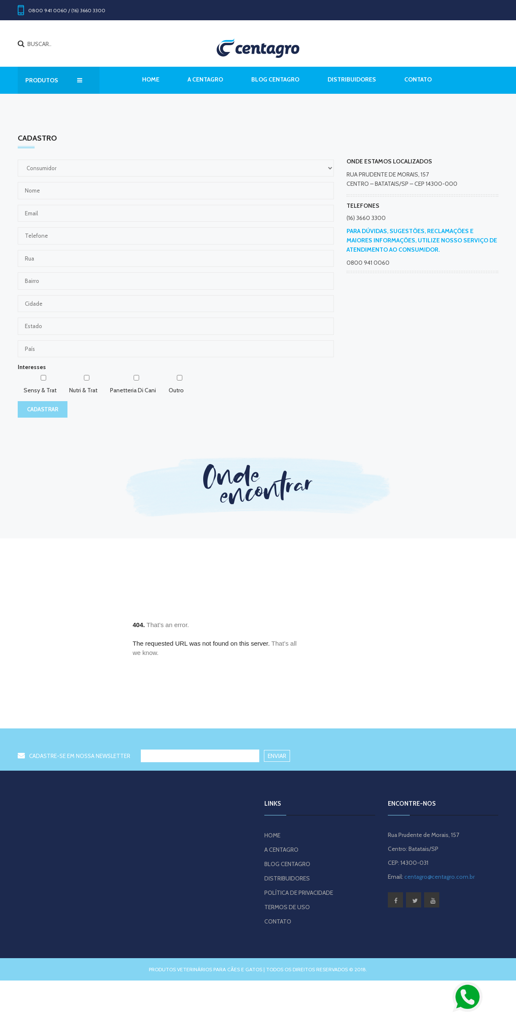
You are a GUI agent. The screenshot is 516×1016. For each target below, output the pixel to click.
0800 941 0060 (368, 262)
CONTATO (418, 79)
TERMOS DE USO (287, 907)
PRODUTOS (53, 80)
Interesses (32, 367)
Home (150, 79)
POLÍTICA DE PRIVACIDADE (298, 892)
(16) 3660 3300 (366, 218)
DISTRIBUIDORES (352, 79)
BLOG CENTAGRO (275, 79)
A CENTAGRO (205, 79)
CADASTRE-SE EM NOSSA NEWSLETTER (74, 755)
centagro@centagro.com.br (439, 876)
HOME (272, 835)
